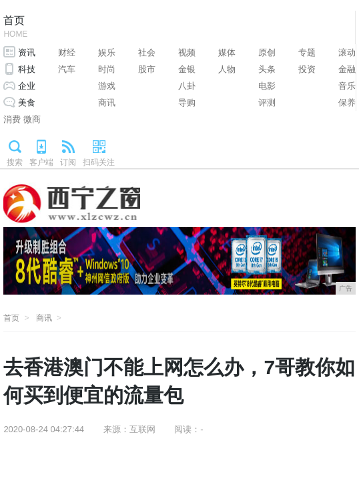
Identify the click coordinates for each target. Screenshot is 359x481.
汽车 (66, 69)
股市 (146, 69)
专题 (307, 52)
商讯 (106, 103)
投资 (307, 69)
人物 (227, 69)
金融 (347, 69)
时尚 (106, 69)
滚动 (347, 52)
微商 (32, 119)
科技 (26, 69)
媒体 (227, 52)
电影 (267, 86)
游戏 (106, 86)
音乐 (347, 86)
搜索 (15, 162)
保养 (347, 103)
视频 (187, 52)
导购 (187, 103)
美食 (26, 103)
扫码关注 (99, 162)
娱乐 (106, 52)
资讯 (26, 52)
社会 (146, 52)
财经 (66, 52)
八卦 (187, 86)
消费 (12, 119)
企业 (26, 86)
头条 (267, 69)
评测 (267, 103)
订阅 (68, 162)
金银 (187, 69)
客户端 (41, 162)
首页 (15, 28)
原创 (267, 52)
